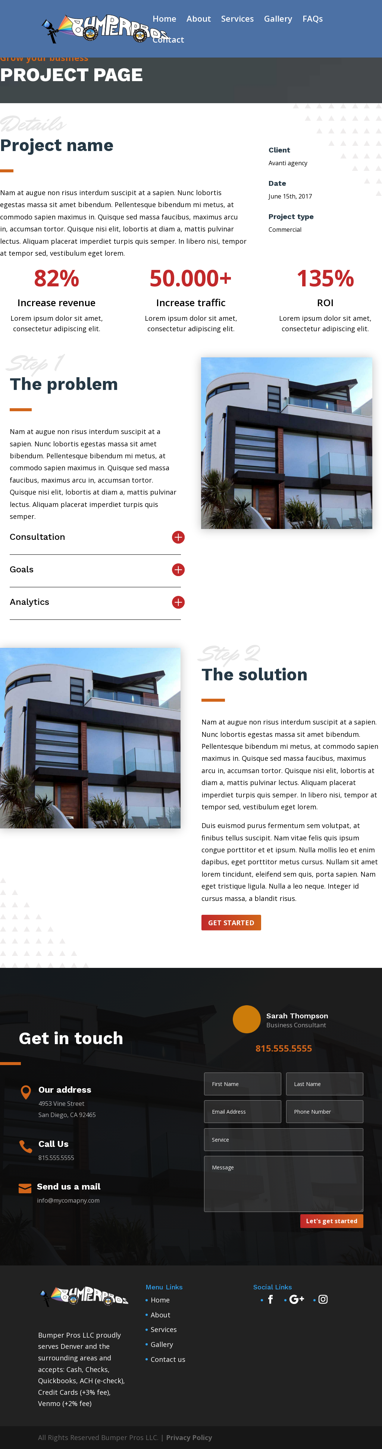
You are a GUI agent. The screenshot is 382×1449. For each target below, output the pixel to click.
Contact (168, 41)
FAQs (313, 20)
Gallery (278, 20)
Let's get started (331, 1221)
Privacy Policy (189, 1437)
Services (237, 20)
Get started (231, 922)
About (199, 20)
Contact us (168, 1359)
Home (164, 20)
